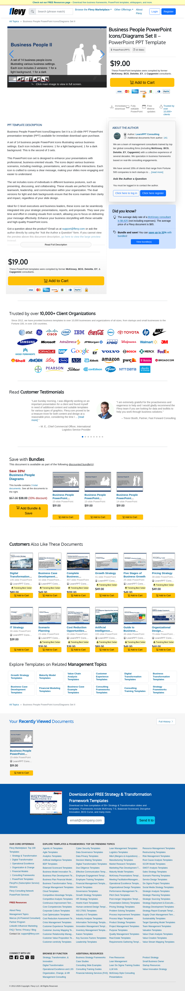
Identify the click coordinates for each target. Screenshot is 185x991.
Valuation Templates (152, 930)
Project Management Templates (124, 926)
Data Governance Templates (89, 852)
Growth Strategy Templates (20, 677)
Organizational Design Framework (161, 631)
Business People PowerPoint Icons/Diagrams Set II (97, 499)
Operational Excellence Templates (125, 883)
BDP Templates (50, 864)
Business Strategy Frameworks (90, 957)
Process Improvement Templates (124, 914)
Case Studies (82, 961)
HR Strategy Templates (87, 899)
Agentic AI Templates (53, 848)
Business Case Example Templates (76, 689)
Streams (13, 887)
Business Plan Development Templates (58, 875)
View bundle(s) (144, 241)
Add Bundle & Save (28, 510)
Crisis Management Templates (57, 922)
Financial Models (18, 871)
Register (169, 11)
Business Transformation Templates (161, 676)
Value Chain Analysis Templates (74, 676)
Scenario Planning (44, 629)
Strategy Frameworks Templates (160, 689)
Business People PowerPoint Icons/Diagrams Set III (128, 499)
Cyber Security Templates (88, 848)
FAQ (11, 930)
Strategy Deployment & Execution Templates (159, 903)
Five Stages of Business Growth (134, 575)
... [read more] (156, 172)
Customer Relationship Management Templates (58, 934)
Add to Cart (142, 82)
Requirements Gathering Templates (125, 942)
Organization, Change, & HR (56, 973)
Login (154, 11)
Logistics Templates (118, 852)
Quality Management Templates (124, 934)
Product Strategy (150, 957)
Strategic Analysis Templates (156, 891)
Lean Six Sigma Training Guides (124, 965)
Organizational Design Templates (125, 887)
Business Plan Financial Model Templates (58, 879)
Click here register (153, 193)
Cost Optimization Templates (56, 914)
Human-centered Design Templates (92, 907)
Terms (18, 930)
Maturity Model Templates (47, 677)
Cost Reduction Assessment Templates (58, 918)
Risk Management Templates (156, 856)
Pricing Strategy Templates (122, 907)
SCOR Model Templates (154, 864)
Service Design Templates (155, 879)
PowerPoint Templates (21, 879)
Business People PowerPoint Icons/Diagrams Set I (66, 498)
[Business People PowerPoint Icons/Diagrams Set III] (129, 482)
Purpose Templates (118, 930)
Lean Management (118, 961)
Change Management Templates (58, 887)
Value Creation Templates (155, 938)
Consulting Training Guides (89, 969)
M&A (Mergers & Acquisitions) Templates (125, 856)
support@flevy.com (73, 228)
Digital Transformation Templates (133, 676)
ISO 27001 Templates (86, 910)
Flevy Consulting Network (21, 891)
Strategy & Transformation (23, 856)
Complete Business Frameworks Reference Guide (77, 578)
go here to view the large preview (80, 236)
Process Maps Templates (121, 918)
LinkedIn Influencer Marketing (23, 926)
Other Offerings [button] (122, 9)
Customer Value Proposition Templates (58, 938)
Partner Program (17, 922)
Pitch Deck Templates (119, 895)
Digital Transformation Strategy (19, 576)
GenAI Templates (84, 887)
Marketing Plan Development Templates (125, 868)
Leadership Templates (86, 942)
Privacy (26, 930)
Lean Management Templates (123, 848)
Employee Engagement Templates (92, 875)
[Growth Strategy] (106, 561)
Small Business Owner (153, 961)
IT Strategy (17, 627)
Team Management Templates (157, 926)
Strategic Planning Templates (156, 895)
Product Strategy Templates (122, 922)
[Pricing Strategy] (163, 561)
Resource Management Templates (159, 848)
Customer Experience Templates (102, 676)
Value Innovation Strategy (155, 969)
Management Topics (18, 914)
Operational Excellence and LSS (58, 969)
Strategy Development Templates (158, 907)
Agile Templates (50, 852)
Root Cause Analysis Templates (158, 860)
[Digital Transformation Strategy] (21, 561)
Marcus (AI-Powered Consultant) (24, 918)
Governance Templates (87, 891)
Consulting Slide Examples (88, 965)
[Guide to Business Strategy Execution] (135, 615)
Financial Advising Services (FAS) (92, 973)
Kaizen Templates (84, 934)
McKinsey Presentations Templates (125, 875)
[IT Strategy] (21, 615)
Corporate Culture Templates (56, 910)
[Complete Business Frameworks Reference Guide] (78, 561)
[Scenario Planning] (49, 615)
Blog (34, 930)
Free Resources (116, 957)
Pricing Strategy (162, 573)
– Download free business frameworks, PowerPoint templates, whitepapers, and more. (92, 2)
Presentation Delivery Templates (124, 903)
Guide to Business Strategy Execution (130, 632)
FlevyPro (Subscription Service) (24, 883)
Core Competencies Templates (57, 907)
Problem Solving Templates (122, 910)
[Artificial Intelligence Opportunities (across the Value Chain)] (106, 615)
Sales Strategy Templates (155, 872)
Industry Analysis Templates (89, 918)
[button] (11, 54)
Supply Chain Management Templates (159, 914)
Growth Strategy (105, 573)
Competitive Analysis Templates (58, 899)
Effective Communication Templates (92, 872)
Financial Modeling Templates (49, 689)
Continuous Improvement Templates (58, 903)
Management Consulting (54, 977)
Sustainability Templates (154, 918)
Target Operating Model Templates (159, 922)
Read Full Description (56, 244)
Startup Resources (151, 965)
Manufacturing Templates (121, 860)
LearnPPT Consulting (24, 583)
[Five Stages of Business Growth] (135, 561)
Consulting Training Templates (135, 689)
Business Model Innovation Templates (58, 872)
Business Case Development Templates (19, 689)
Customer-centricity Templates (57, 942)
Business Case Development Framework (47, 576)
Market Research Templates (122, 864)
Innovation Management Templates (92, 926)
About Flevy (139, 11)
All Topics (14, 21)
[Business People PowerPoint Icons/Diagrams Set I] (66, 482)
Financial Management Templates (92, 883)
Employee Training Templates (90, 879)
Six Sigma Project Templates (156, 883)
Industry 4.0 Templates (86, 914)
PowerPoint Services (19, 895)
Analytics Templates (52, 856)
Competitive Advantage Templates (58, 895)
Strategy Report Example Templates (159, 910)
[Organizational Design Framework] (163, 615)
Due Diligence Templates (88, 868)
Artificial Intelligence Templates (57, 860)
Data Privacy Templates (87, 856)
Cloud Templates (51, 891)
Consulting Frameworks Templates (103, 689)
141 (165, 137)
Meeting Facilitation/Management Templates (125, 879)
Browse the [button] (92, 9)
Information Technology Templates (92, 922)
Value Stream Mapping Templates (158, 942)
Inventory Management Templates (92, 930)
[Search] (54, 11)
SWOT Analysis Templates (155, 868)
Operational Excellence (21, 863)
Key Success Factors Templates (91, 938)
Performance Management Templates (125, 891)
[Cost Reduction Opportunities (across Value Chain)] (78, 615)
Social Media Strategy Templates (158, 887)
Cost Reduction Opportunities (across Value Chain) (76, 632)
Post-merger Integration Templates (125, 899)
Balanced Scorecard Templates (57, 868)
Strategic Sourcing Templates (156, 899)
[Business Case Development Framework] (49, 561)
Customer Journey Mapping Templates (58, 930)
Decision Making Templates (89, 860)
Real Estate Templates (120, 938)
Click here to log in (126, 193)
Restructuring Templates (154, 852)
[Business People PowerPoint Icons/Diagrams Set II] (98, 482)
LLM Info (113, 969)
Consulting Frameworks (21, 875)
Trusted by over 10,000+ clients (169, 110)
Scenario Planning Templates (156, 875)
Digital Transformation (21, 859)
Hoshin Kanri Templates (87, 903)
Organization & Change (21, 867)
